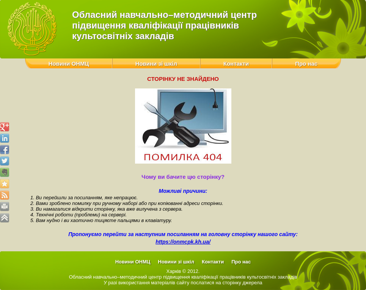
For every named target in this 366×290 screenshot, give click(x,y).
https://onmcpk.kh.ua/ (183, 242)
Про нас (306, 63)
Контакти (236, 63)
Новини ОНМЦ (69, 63)
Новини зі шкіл (156, 63)
